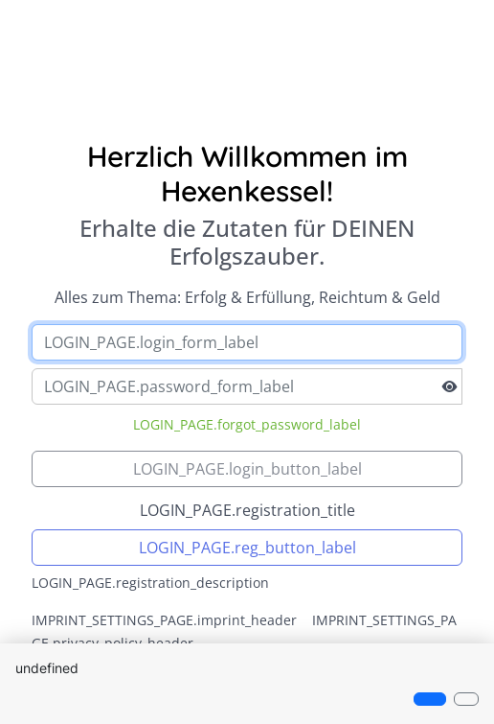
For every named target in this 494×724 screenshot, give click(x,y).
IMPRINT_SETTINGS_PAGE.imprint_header (164, 620)
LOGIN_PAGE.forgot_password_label (247, 424)
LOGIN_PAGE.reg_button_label (247, 547)
